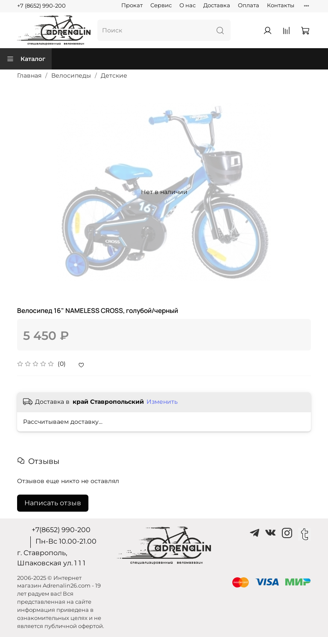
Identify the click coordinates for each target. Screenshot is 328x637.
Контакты (280, 5)
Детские (114, 75)
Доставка (216, 5)
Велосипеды (71, 75)
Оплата (248, 5)
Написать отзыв (52, 503)
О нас (187, 5)
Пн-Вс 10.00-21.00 (66, 541)
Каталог (25, 59)
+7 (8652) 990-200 (41, 6)
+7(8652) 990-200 (61, 530)
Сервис (161, 5)
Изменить (162, 401)
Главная (29, 75)
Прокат (132, 5)
